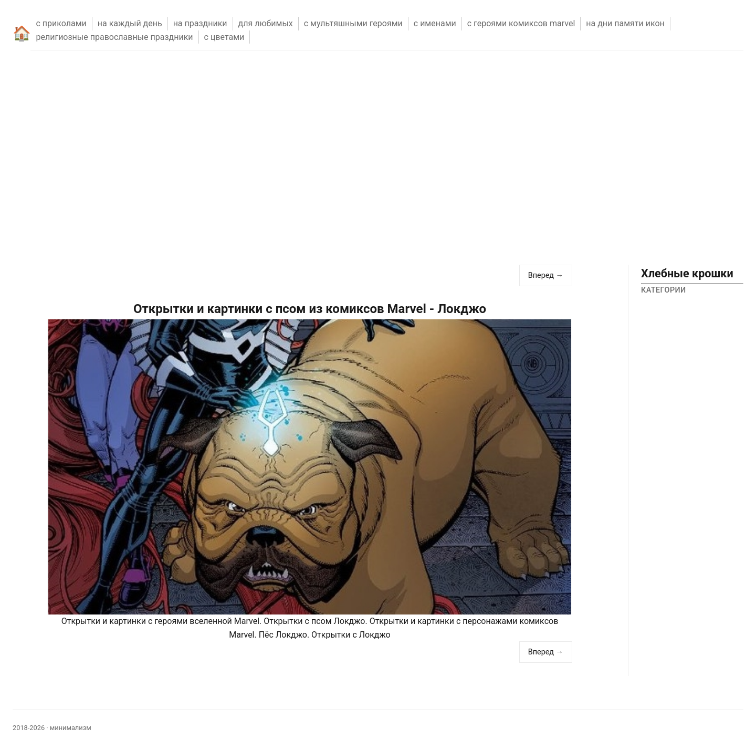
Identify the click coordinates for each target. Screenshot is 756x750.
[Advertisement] (378, 170)
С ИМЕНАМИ (435, 23)
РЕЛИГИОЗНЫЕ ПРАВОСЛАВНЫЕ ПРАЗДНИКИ (114, 37)
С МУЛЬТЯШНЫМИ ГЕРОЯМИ (353, 23)
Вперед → (545, 275)
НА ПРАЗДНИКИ (200, 23)
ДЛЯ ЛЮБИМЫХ (265, 23)
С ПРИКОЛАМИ (61, 23)
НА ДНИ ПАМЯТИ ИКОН (625, 23)
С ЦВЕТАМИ (224, 37)
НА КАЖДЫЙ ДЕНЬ (130, 23)
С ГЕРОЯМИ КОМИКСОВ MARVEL (521, 23)
